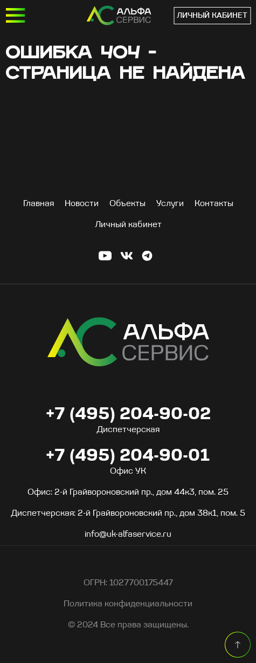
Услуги (170, 204)
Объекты (127, 204)
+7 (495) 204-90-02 (128, 414)
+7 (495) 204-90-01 (165, 15)
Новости (82, 204)
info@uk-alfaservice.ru (128, 534)
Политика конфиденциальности (128, 604)
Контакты (214, 204)
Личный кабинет (212, 16)
